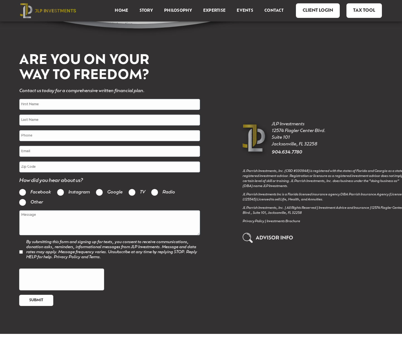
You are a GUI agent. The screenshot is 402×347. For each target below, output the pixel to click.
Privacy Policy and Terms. (70, 267)
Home (121, 11)
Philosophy (178, 11)
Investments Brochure (314, 227)
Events (245, 11)
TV (135, 195)
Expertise (214, 11)
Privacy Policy (284, 227)
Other (29, 205)
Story (146, 11)
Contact (274, 11)
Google (107, 195)
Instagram (71, 195)
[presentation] (54, 289)
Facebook (33, 195)
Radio (161, 195)
